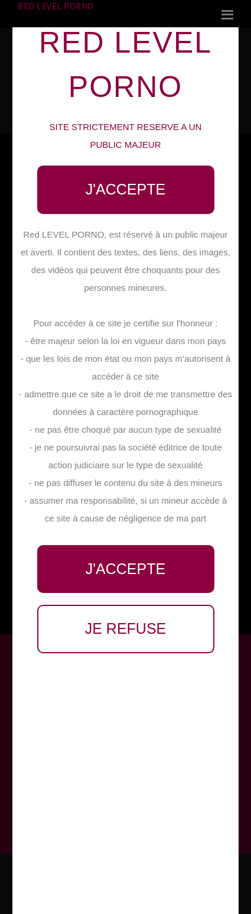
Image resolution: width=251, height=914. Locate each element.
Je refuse (126, 628)
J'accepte (125, 189)
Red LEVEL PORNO (56, 6)
